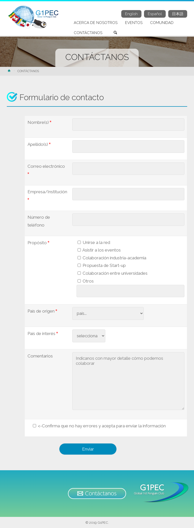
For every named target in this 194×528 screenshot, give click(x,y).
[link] (115, 33)
